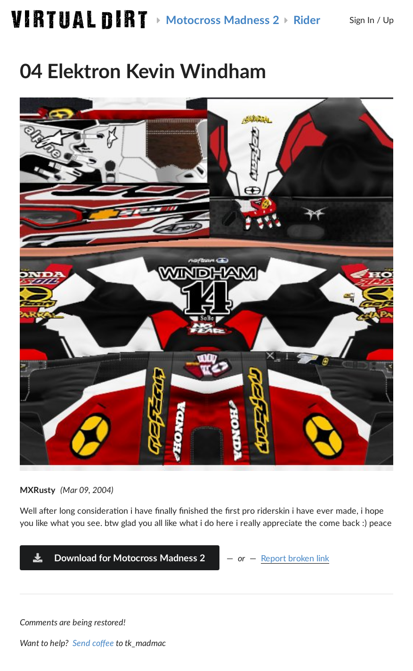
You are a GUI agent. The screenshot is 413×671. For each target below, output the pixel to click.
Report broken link (295, 558)
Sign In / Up (371, 20)
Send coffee (93, 643)
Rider (306, 19)
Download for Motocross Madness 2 (118, 557)
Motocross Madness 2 (222, 19)
